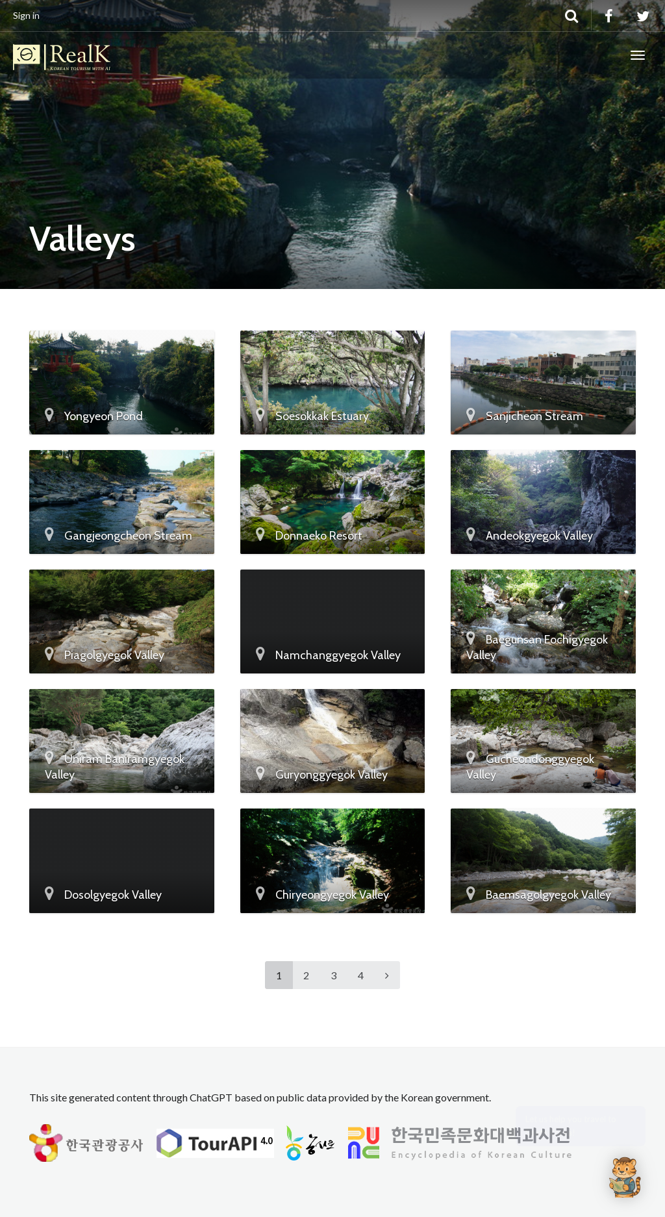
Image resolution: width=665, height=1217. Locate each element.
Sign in (26, 15)
